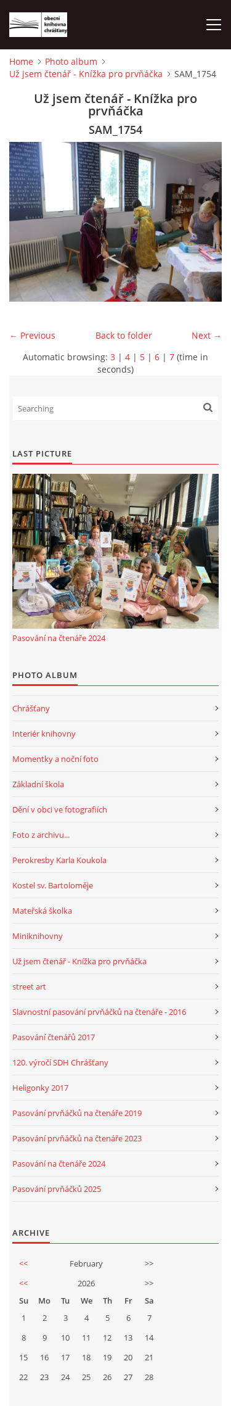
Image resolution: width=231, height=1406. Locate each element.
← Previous (32, 335)
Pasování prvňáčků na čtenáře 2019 (77, 1113)
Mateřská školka (42, 910)
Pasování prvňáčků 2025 (56, 1188)
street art (29, 986)
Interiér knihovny (44, 733)
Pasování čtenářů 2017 (53, 1037)
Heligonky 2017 (40, 1087)
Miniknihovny (37, 935)
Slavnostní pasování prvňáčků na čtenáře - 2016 (99, 1011)
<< (23, 1263)
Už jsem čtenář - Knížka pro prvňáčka (86, 74)
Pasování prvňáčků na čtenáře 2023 (77, 1138)
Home (21, 61)
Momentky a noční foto (55, 758)
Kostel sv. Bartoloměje (52, 885)
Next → (207, 335)
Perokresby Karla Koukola (59, 860)
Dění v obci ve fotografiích (59, 809)
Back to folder (123, 335)
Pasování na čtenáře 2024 (58, 637)
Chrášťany (31, 708)
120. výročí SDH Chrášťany (60, 1062)
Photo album (71, 61)
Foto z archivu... (41, 834)
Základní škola (38, 784)
